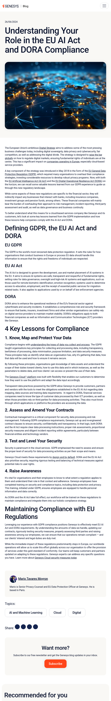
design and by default (63, 457)
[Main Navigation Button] (104, 6)
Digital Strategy (47, 147)
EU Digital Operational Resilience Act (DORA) (79, 181)
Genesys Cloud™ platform (22, 376)
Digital (76, 612)
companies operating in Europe (63, 161)
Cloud (57, 612)
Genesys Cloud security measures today (56, 557)
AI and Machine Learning (25, 612)
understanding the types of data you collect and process (60, 344)
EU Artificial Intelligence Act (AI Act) (27, 181)
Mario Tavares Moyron (33, 579)
